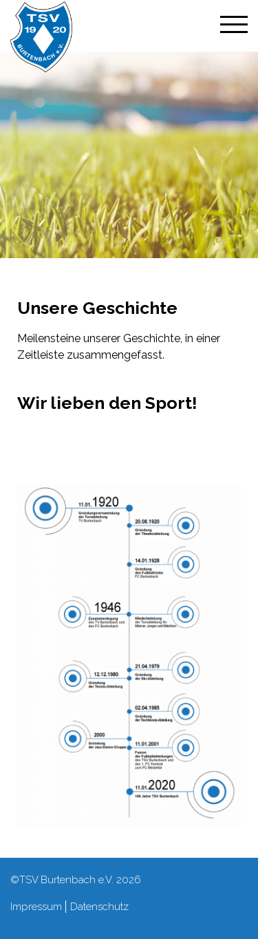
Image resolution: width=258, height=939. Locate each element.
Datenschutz (99, 906)
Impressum (36, 906)
